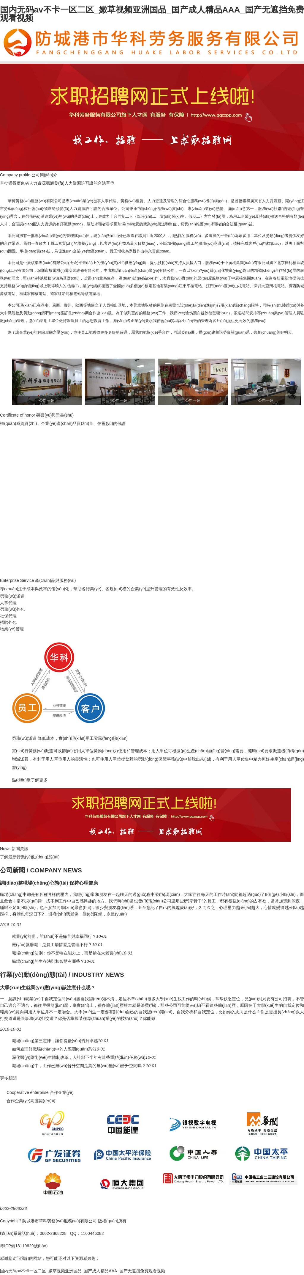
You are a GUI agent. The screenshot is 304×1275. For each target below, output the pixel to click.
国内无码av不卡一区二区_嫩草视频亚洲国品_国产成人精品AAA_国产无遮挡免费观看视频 (152, 14)
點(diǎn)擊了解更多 (30, 780)
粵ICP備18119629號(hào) (24, 1245)
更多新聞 (8, 1078)
